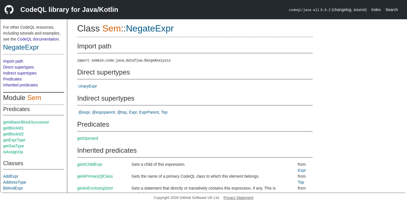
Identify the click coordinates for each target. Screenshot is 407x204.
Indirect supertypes (19, 73)
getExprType (14, 140)
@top (122, 112)
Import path (13, 61)
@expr (84, 112)
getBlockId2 (13, 134)
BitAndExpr (13, 188)
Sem (34, 97)
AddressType (14, 182)
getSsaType (13, 146)
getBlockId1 (13, 128)
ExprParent (149, 112)
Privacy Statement (239, 198)
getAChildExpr (90, 164)
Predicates (12, 79)
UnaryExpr (87, 86)
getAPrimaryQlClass (95, 176)
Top (164, 112)
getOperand (87, 138)
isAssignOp (13, 152)
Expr (133, 112)
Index (376, 9)
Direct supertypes (18, 67)
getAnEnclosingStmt (95, 188)
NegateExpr (21, 47)
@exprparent (103, 112)
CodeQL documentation (38, 39)
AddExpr (10, 176)
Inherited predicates (20, 85)
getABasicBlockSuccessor (26, 122)
